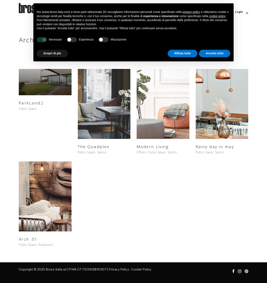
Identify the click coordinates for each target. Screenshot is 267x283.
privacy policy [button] (191, 12)
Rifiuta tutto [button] (182, 53)
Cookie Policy (141, 269)
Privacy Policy (119, 269)
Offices (141, 152)
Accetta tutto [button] (215, 53)
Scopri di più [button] (52, 53)
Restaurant (45, 244)
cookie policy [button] (217, 16)
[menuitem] (247, 13)
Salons (101, 152)
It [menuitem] (247, 13)
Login (239, 11)
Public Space (27, 108)
